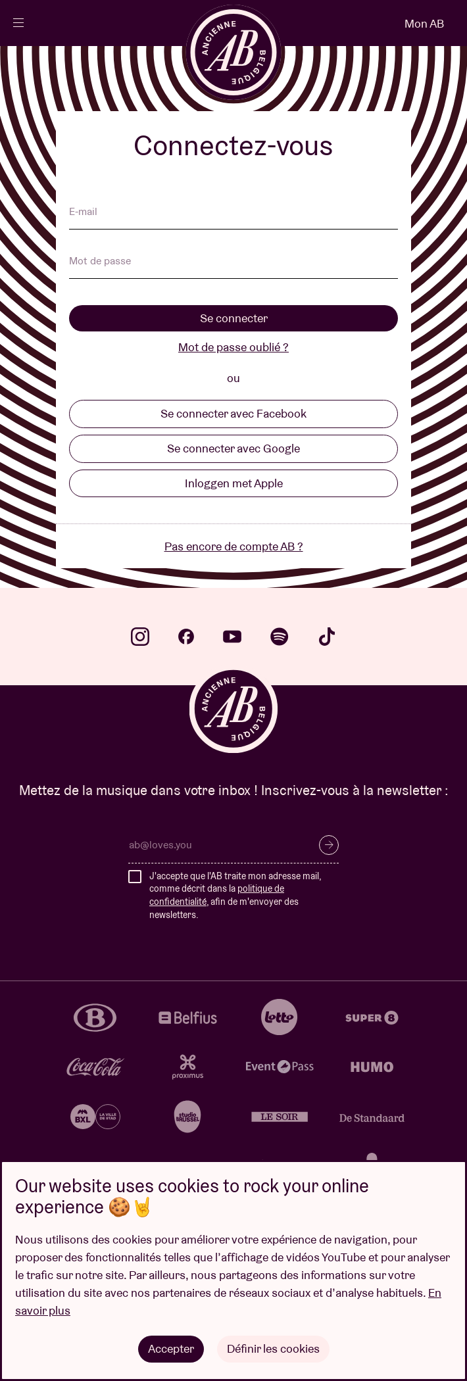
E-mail (83, 212)
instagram (140, 636)
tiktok (327, 636)
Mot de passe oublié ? (233, 346)
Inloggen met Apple (234, 483)
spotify (279, 636)
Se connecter (234, 318)
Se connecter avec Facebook (233, 413)
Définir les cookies (273, 1348)
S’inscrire (329, 845)
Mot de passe (100, 262)
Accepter (171, 1348)
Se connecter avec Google (233, 448)
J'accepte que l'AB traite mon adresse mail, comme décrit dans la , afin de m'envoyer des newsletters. (235, 895)
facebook (186, 636)
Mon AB (424, 23)
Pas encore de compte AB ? (233, 546)
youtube (232, 636)
